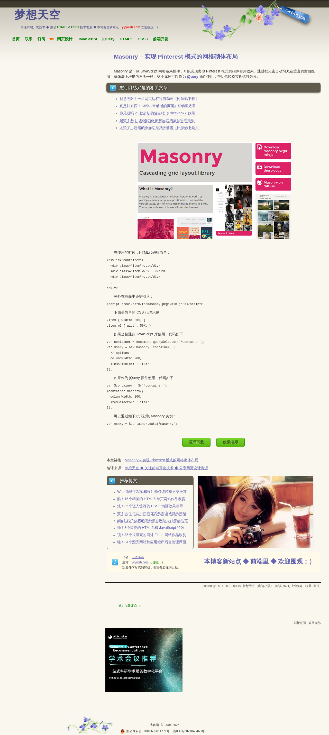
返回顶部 (314, 623)
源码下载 (196, 442)
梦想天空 (37, 15)
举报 (316, 586)
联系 (28, 39)
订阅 (41, 39)
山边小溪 (138, 557)
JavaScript (87, 39)
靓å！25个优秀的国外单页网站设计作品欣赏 (152, 520)
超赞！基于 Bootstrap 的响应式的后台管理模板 (157, 120)
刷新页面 (300, 623)
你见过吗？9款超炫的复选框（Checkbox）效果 (157, 113)
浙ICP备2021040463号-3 (190, 731)
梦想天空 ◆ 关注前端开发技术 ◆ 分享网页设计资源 (166, 468)
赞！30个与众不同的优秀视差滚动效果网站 (151, 513)
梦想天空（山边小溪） (258, 586)
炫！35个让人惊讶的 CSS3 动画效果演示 (150, 506)
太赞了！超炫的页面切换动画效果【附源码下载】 (159, 127)
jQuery (108, 39)
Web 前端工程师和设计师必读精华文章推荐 (152, 492)
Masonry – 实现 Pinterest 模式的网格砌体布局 (161, 460)
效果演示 (230, 442)
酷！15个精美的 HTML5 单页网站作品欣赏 (151, 499)
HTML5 (126, 39)
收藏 (308, 586)
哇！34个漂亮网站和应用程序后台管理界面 (151, 542)
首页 (16, 39)
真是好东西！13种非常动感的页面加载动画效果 (158, 106)
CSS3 (143, 39)
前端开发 (160, 39)
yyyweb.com (140, 562)
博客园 (154, 725)
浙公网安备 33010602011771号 (145, 731)
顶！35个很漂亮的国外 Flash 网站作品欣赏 (151, 535)
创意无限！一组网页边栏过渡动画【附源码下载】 (159, 99)
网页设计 (64, 39)
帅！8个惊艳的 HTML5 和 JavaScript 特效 (150, 528)
